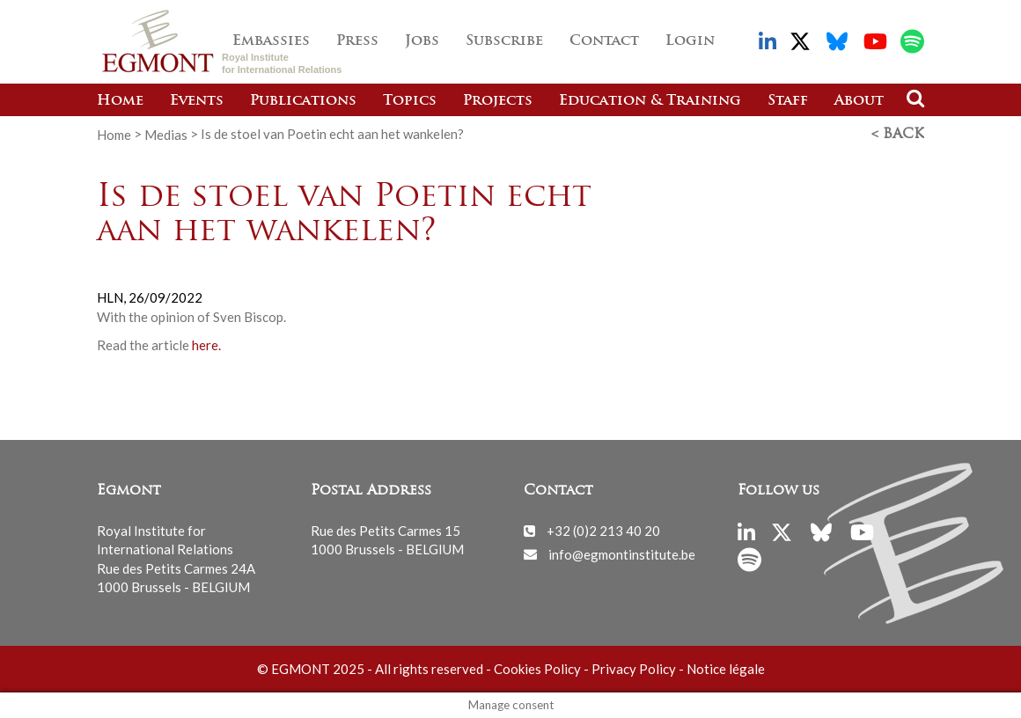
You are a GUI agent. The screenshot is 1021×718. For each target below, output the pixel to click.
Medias (165, 134)
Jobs (422, 41)
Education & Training (650, 101)
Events (197, 101)
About (859, 101)
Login (690, 41)
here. (205, 345)
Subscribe (504, 41)
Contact (604, 41)
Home (120, 101)
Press (357, 41)
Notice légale (726, 669)
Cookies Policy (537, 669)
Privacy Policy (633, 669)
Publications (303, 101)
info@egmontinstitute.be (621, 553)
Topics (410, 101)
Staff (788, 101)
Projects (498, 101)
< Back (897, 135)
